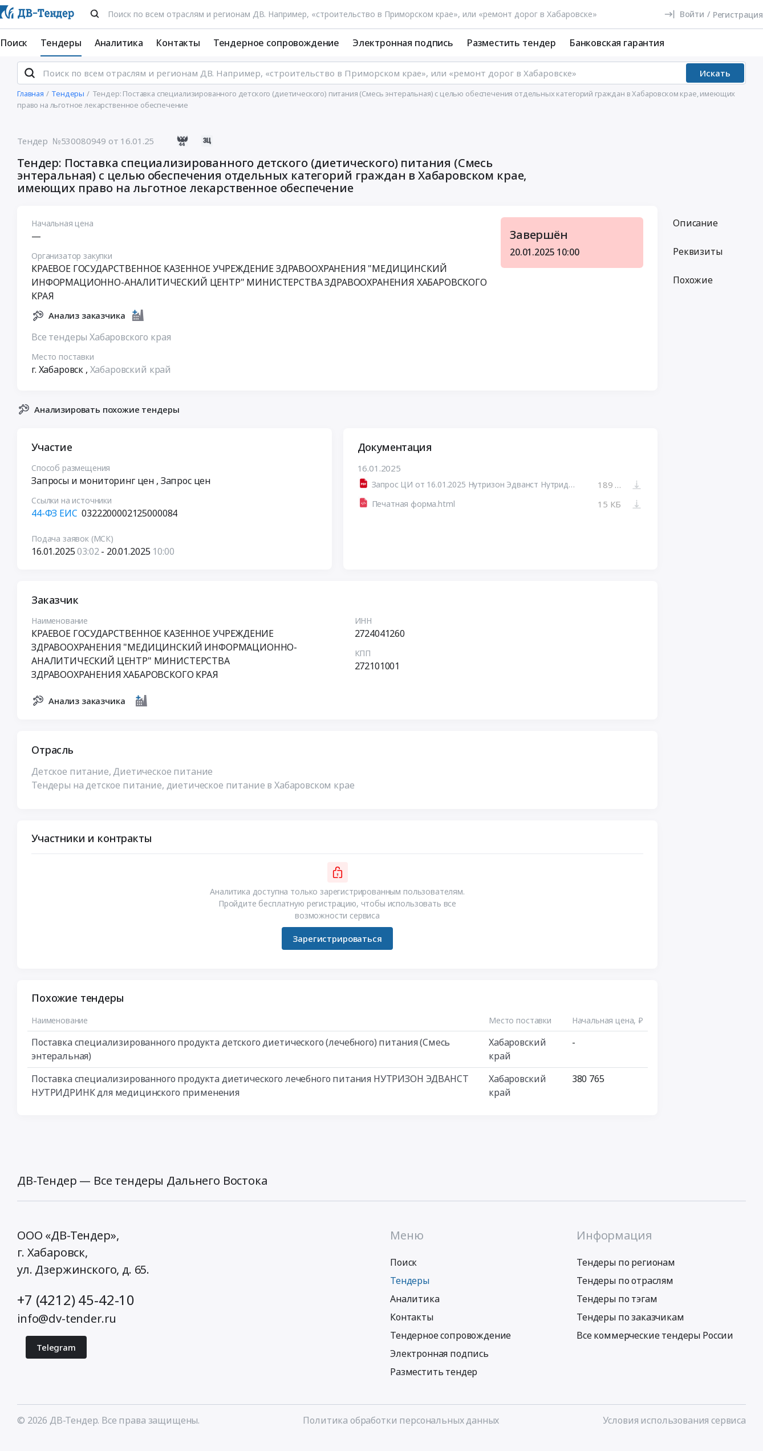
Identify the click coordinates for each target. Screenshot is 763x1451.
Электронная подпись (402, 42)
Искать (715, 82)
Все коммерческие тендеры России (655, 1345)
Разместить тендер (511, 42)
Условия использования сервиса (674, 1430)
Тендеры (61, 42)
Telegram (56, 1357)
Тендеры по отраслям (625, 1290)
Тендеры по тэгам (617, 1308)
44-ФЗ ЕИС (54, 523)
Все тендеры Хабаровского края (101, 346)
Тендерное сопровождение (276, 42)
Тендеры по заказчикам (630, 1326)
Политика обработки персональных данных (401, 1430)
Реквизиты (698, 261)
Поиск (13, 42)
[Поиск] (94, 14)
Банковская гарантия (616, 42)
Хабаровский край (130, 379)
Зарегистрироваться (337, 948)
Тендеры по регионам (626, 1272)
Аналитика (119, 42)
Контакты (178, 42)
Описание (695, 232)
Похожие (693, 289)
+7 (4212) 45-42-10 (76, 1309)
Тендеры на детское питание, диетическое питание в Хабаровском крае (192, 795)
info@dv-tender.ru (66, 1328)
